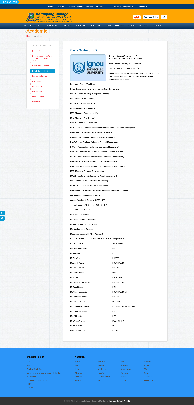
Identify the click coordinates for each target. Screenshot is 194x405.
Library (131, 26)
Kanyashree (31, 377)
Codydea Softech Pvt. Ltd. (119, 401)
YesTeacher (102, 369)
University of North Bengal (37, 380)
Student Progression (123, 7)
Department (81, 26)
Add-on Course (38, 97)
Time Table (36, 81)
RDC (109, 7)
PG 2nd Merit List (76, 7)
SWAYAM (30, 388)
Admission (95, 26)
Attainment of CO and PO (41, 66)
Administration (51, 26)
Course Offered (38, 51)
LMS (77, 369)
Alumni (107, 26)
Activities (143, 26)
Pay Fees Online (104, 377)
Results (101, 373)
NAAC (26, 31)
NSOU (29, 384)
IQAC (145, 369)
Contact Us (142, 7)
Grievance (79, 377)
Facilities (119, 26)
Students (156, 26)
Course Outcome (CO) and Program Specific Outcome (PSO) (42, 58)
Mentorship (37, 102)
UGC (28, 362)
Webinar (78, 380)
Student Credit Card (34, 369)
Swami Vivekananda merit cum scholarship (44, 373)
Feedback (102, 365)
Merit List (78, 373)
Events (61, 7)
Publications (37, 91)
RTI (163, 17)
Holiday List (37, 86)
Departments (126, 369)
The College (34, 26)
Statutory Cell (151, 17)
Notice (50, 7)
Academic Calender (39, 76)
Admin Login (148, 380)
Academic (67, 26)
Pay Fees (89, 7)
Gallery (99, 7)
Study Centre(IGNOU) (40, 71)
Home (28, 36)
